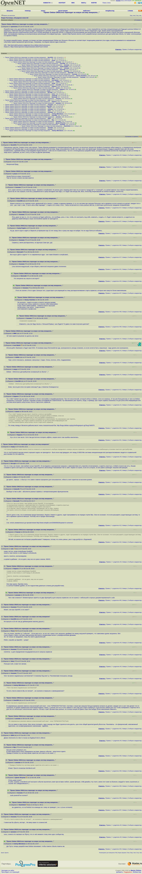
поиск (43, 10)
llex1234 (50, 57)
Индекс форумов (122, 852)
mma (53, 94)
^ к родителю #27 (116, 221)
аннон (58, 88)
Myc (53, 120)
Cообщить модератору (135, 49)
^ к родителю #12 (116, 482)
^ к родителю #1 (116, 167)
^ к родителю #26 (116, 756)
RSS (140, 136)
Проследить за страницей (10, 872)
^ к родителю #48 (116, 311)
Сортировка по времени (131, 136)
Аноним (58, 62)
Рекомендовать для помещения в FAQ (108, 852)
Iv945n (58, 82)
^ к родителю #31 (116, 728)
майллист (86, 10)
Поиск (104, 3)
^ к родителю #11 (116, 389)
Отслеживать (138, 20)
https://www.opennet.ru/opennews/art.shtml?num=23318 (29, 47)
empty (48, 91)
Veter (49, 111)
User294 (62, 63)
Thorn (49, 107)
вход (122, 0)
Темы (128, 852)
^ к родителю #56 (116, 798)
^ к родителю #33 (116, 849)
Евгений (62, 69)
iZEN (49, 118)
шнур (53, 83)
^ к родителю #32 (116, 245)
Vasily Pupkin (64, 66)
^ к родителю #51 (116, 440)
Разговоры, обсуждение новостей (17, 18)
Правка (124, 49)
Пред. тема (133, 852)
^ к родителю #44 (116, 428)
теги (108, 3)
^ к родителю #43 (116, 281)
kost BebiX (55, 80)
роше (53, 60)
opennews (14, 26)
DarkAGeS (67, 126)
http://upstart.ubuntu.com (76, 34)
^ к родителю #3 (116, 194)
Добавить (119, 872)
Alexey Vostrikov (81, 75)
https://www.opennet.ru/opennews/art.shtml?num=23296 (23, 32)
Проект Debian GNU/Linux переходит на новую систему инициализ (25, 91)
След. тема (139, 852)
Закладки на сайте (7, 870)
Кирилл (54, 86)
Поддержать (128, 872)
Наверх (124, 155)
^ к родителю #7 (116, 362)
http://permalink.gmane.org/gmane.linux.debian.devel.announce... (65, 29)
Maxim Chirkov (136, 870)
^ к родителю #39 (116, 771)
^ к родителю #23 (116, 693)
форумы (10, 10)
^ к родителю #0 (116, 155)
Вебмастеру (137, 872)
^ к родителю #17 (116, 208)
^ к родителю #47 (116, 293)
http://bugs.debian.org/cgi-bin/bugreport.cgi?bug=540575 (75, 425)
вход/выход (110, 10)
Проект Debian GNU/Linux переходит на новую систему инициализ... (26, 57)
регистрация (128, 0)
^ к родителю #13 (116, 588)
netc (49, 100)
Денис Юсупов (61, 123)
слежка (130, 10)
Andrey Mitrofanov (57, 114)
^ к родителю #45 (116, 600)
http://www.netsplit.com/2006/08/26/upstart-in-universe (54, 523)
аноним (58, 103)
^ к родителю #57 (116, 810)
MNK (53, 79)
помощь (28, 10)
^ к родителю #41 (116, 269)
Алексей (54, 95)
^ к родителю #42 (116, 542)
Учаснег (58, 98)
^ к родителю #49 (116, 326)
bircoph (50, 92)
